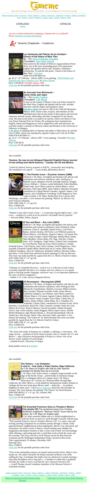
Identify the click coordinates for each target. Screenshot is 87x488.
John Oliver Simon (44, 61)
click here (38, 73)
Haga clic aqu (22, 479)
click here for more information (28, 36)
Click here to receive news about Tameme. (65, 478)
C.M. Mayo (41, 100)
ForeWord (33, 346)
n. (15, 140)
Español (22, 26)
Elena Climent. (48, 80)
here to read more (43, 388)
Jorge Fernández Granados (45, 59)
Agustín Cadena (39, 97)
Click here (13, 85)
